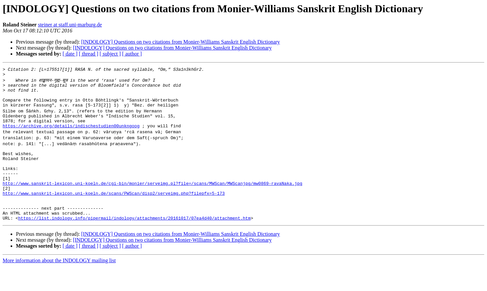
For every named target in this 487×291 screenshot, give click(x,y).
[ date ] (70, 54)
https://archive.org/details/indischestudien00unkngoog (71, 136)
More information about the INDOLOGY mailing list (59, 285)
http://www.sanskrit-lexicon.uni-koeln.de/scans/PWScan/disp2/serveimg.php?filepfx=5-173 (114, 213)
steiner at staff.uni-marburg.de (70, 24)
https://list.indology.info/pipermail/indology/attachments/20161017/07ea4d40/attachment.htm (134, 243)
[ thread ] (88, 54)
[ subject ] (110, 54)
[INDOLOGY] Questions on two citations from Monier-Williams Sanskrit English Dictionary (180, 42)
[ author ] (132, 54)
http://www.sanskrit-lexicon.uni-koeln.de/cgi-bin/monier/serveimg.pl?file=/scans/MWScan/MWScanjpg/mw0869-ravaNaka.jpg (152, 201)
